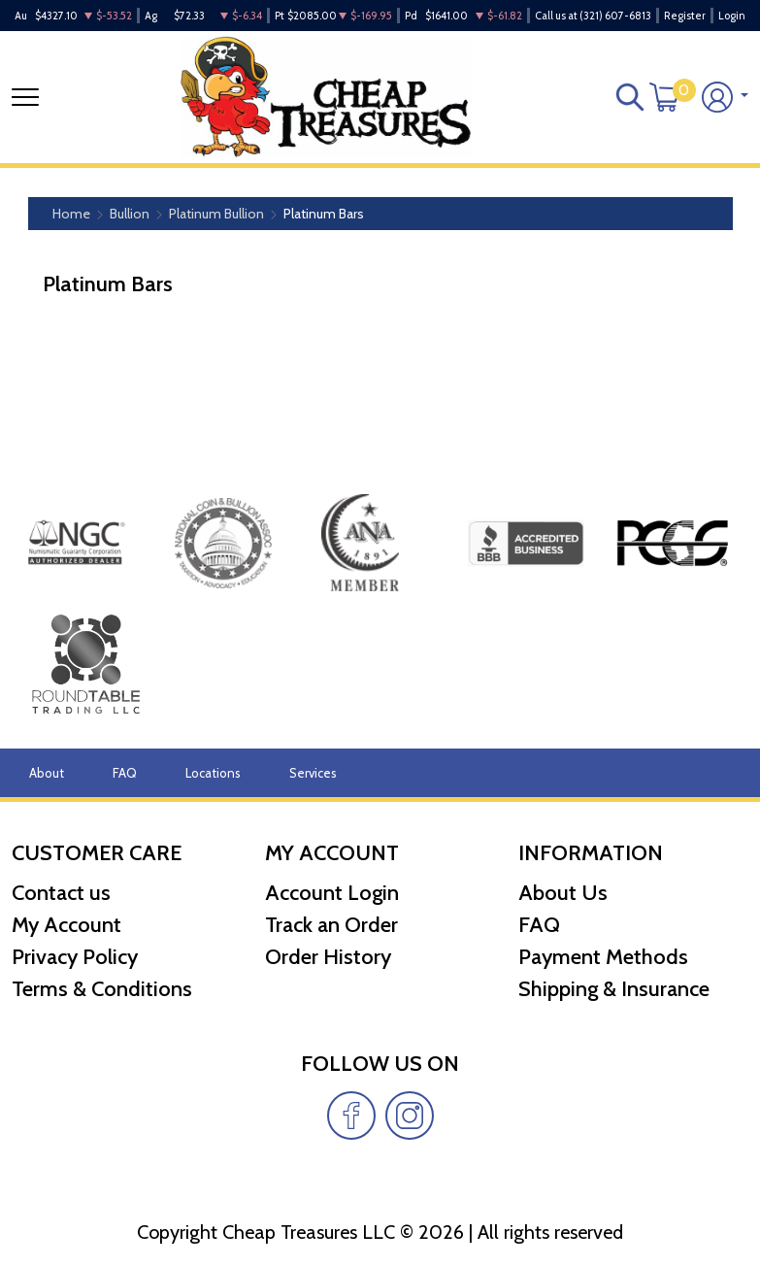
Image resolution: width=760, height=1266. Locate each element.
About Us (563, 893)
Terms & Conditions (102, 989)
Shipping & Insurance (614, 989)
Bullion (129, 213)
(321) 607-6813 (615, 15)
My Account (66, 925)
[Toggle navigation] (25, 97)
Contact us (61, 893)
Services (313, 773)
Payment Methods (603, 957)
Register (685, 15)
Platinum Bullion (216, 213)
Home (71, 213)
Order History (328, 957)
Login (731, 15)
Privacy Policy (75, 957)
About (46, 773)
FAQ (125, 773)
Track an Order (331, 925)
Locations (213, 773)
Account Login (332, 893)
